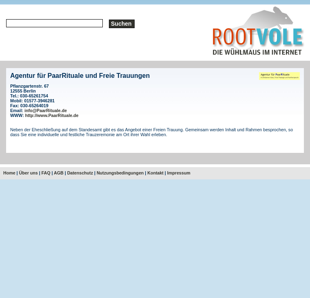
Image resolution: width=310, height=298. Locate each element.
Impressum (178, 172)
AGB (59, 172)
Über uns (28, 172)
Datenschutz (80, 172)
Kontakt (155, 172)
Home (9, 172)
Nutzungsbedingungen (120, 172)
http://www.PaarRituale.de (52, 115)
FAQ (46, 172)
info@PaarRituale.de (45, 110)
